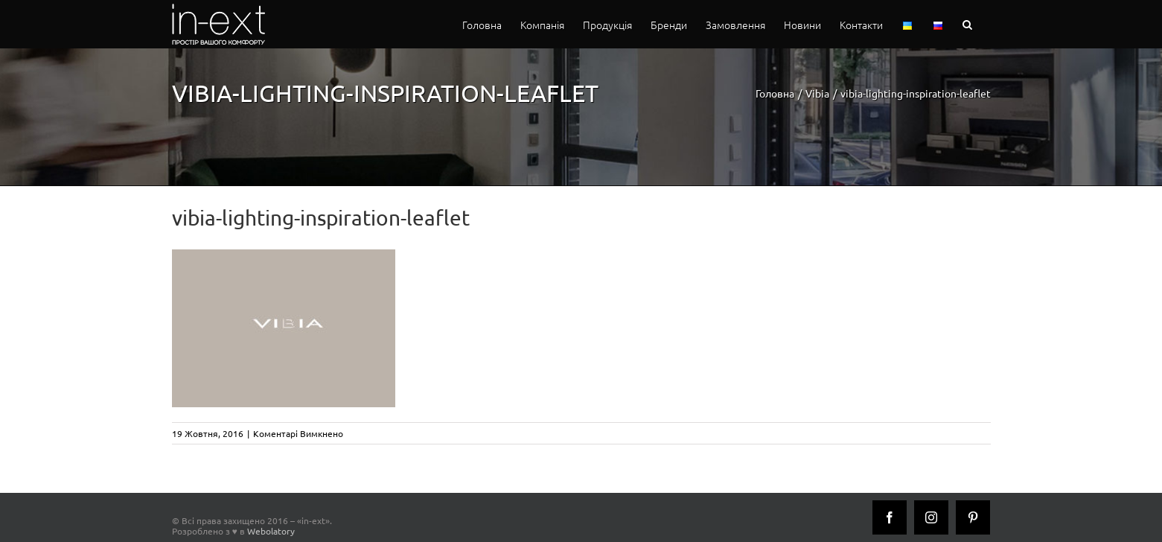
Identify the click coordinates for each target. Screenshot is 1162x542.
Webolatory (271, 531)
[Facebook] (889, 517)
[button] (967, 24)
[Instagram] (931, 517)
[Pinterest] (973, 517)
